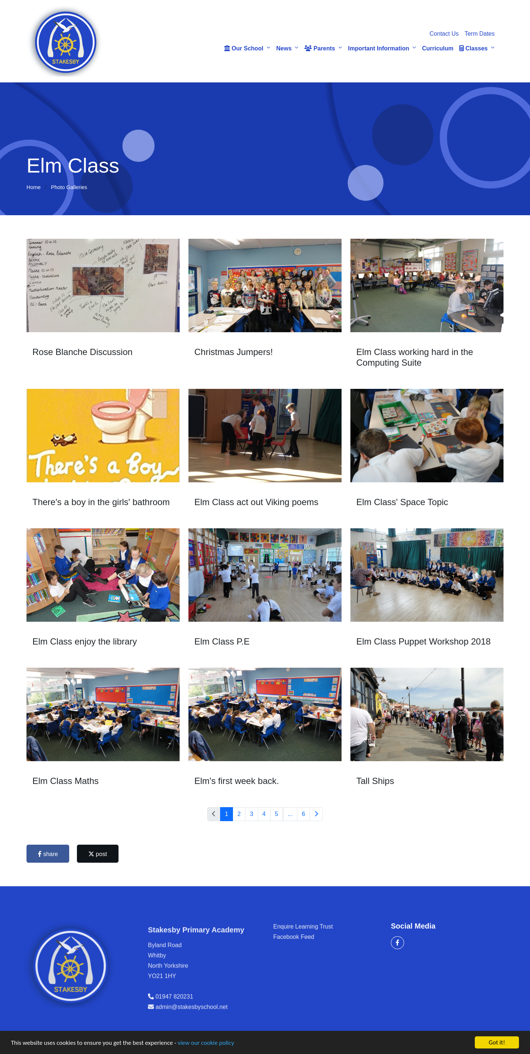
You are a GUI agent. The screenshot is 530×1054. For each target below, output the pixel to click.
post (98, 854)
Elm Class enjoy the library (85, 641)
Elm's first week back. (237, 781)
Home (33, 187)
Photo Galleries (69, 187)
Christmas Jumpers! (234, 352)
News (284, 48)
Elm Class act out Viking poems (257, 502)
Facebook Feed (317, 937)
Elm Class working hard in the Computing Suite (415, 357)
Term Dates (479, 34)
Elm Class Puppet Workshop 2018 (424, 641)
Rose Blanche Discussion (83, 352)
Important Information (378, 48)
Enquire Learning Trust (326, 926)
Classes (473, 48)
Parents (319, 48)
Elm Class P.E (222, 641)
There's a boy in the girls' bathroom (101, 502)
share (49, 854)
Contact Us (444, 34)
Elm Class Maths (66, 781)
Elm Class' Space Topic (403, 502)
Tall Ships (376, 781)
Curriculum (437, 48)
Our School (244, 48)
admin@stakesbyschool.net (191, 1030)
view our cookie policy (206, 1043)
